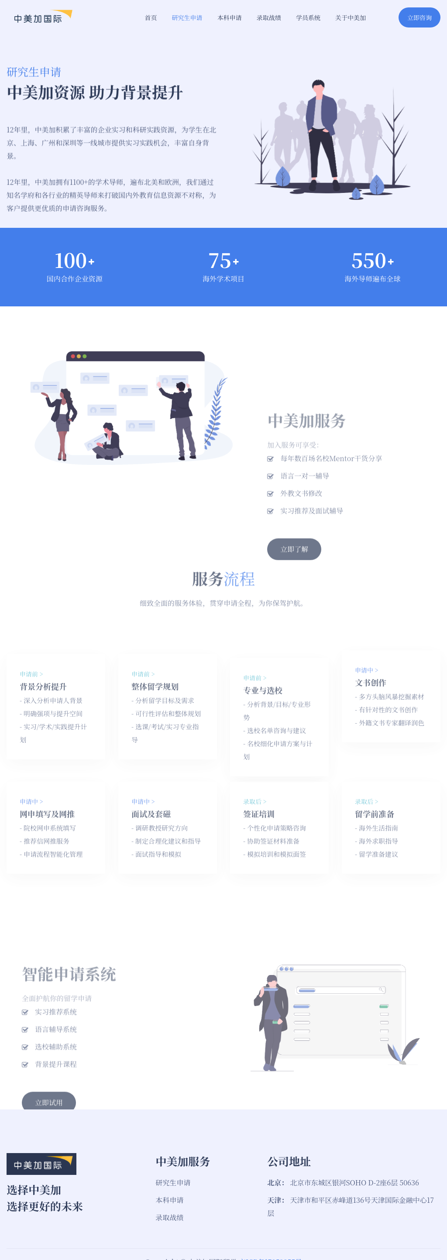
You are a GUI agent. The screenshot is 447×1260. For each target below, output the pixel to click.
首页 (150, 17)
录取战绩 (269, 17)
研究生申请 (187, 17)
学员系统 (308, 17)
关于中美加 (350, 17)
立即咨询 (419, 17)
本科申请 (229, 17)
